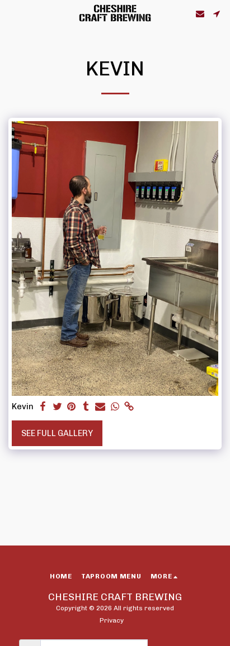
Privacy (112, 620)
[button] (12, 13)
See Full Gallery (57, 433)
